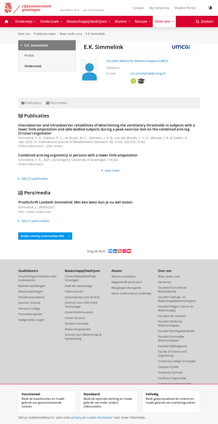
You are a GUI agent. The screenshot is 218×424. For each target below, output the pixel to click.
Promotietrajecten (30, 314)
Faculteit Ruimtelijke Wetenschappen (171, 339)
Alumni (116, 271)
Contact (138, 8)
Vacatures (164, 282)
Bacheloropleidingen (31, 286)
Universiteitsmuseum (79, 312)
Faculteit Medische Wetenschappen (170, 324)
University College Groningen (177, 361)
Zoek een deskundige (78, 286)
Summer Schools (29, 303)
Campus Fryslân (168, 367)
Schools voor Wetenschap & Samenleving (83, 337)
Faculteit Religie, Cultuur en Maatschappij (176, 309)
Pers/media (56, 103)
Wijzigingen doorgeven (126, 288)
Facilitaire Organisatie (172, 378)
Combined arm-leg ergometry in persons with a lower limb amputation (77, 155)
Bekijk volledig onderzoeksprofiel (46, 236)
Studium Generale (77, 324)
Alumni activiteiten (123, 277)
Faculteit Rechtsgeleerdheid (176, 331)
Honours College (29, 309)
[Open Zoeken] (204, 21)
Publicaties (31, 103)
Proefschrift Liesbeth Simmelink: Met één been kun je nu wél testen (75, 202)
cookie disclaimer (100, 417)
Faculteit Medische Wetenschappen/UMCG (137, 61)
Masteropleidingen (30, 292)
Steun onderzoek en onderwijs (131, 294)
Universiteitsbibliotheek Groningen (80, 279)
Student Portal (185, 8)
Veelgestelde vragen (31, 320)
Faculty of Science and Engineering (172, 354)
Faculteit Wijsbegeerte (172, 346)
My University (159, 8)
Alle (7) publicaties (33, 178)
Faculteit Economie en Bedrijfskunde (172, 290)
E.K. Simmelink (95, 34)
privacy (76, 417)
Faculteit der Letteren (172, 316)
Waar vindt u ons (71, 34)
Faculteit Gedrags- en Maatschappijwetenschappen (177, 299)
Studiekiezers (28, 271)
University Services (170, 373)
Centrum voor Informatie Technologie (81, 305)
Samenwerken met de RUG (82, 297)
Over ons (24, 34)
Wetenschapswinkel (78, 330)
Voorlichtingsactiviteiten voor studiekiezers (37, 279)
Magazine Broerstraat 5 (126, 282)
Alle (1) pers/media (33, 221)
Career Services (75, 318)
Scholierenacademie (31, 297)
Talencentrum (74, 292)
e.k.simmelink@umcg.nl (148, 73)
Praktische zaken (45, 34)
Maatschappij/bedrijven (82, 271)
